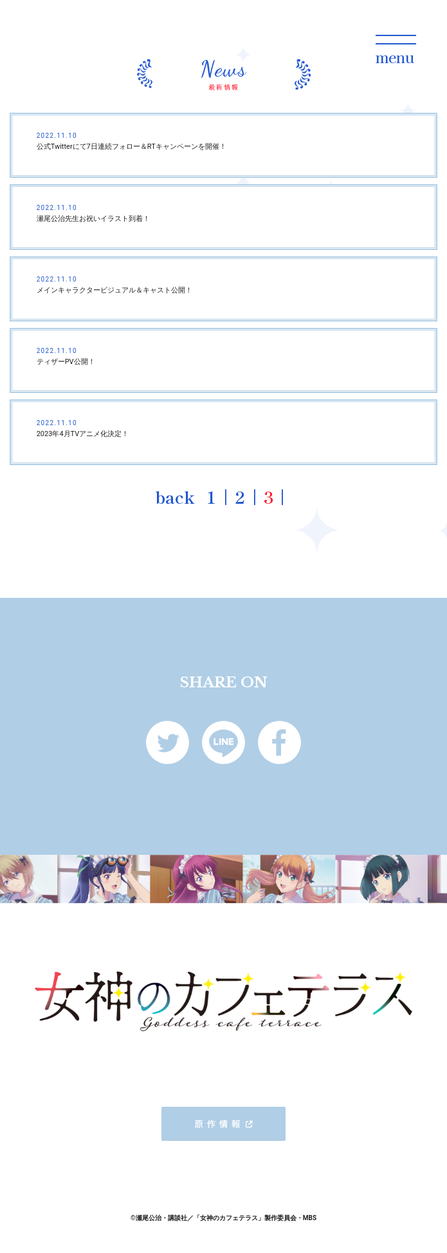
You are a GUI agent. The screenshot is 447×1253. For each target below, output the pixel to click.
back (175, 496)
